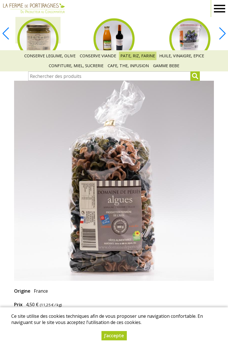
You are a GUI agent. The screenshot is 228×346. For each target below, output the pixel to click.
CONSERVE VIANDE (98, 55)
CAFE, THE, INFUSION (128, 65)
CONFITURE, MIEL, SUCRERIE (76, 65)
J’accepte (114, 335)
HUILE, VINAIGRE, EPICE (181, 55)
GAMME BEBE (166, 65)
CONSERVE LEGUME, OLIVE (50, 55)
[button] (222, 33)
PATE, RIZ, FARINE (137, 55)
